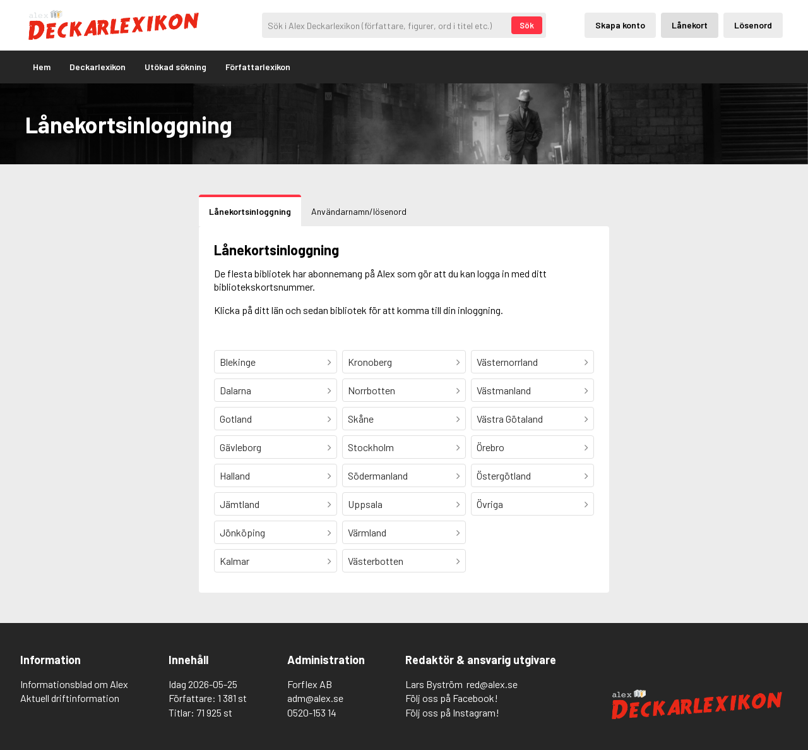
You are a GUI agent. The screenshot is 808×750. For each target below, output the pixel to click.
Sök (527, 25)
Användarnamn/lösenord (359, 211)
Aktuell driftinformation (69, 698)
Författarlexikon (257, 66)
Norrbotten (371, 390)
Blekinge (238, 362)
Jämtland (239, 504)
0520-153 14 (311, 712)
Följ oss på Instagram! (452, 712)
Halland (235, 475)
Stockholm (371, 447)
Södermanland (378, 475)
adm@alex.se (315, 698)
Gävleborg (240, 447)
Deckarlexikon (97, 66)
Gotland (236, 419)
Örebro (490, 447)
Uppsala (365, 504)
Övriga (490, 504)
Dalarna (235, 390)
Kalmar (234, 561)
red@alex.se (492, 684)
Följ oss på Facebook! (451, 698)
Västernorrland (507, 362)
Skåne (361, 419)
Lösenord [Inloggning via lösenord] (753, 25)
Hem (41, 66)
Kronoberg (370, 362)
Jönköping (242, 532)
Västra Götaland (510, 419)
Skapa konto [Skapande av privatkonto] (620, 25)
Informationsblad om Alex (74, 684)
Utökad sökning (175, 66)
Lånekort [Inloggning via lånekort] (690, 25)
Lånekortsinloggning (250, 211)
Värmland (367, 532)
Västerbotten (375, 561)
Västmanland (504, 390)
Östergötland (504, 475)
